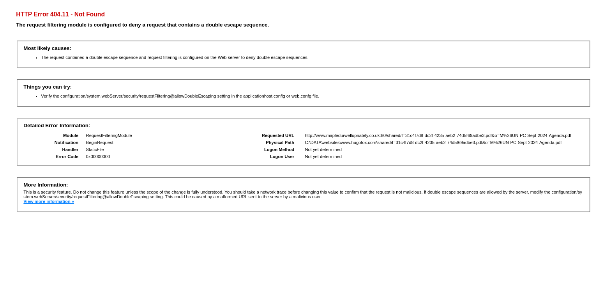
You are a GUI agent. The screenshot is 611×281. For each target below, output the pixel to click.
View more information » (48, 201)
